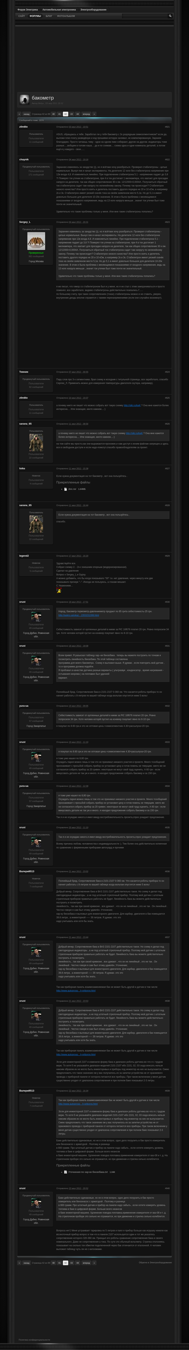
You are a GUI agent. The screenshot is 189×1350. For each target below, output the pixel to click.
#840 (167, 1188)
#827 (167, 468)
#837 (167, 937)
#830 (167, 602)
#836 (167, 871)
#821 (167, 127)
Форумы (35, 16)
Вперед (86, 114)
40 (53, 114)
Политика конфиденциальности (34, 1340)
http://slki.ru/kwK (132, 405)
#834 (167, 786)
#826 (167, 424)
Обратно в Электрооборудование (155, 1262)
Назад (27, 114)
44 (77, 114)
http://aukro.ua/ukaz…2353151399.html (78, 615)
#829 (167, 556)
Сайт (21, 16)
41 (59, 114)
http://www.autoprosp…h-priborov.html (75, 990)
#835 (167, 827)
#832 (167, 706)
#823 (167, 222)
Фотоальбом (66, 16)
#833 (167, 742)
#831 (167, 646)
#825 (167, 398)
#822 (167, 159)
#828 (167, 505)
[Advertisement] (94, 59)
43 (71, 114)
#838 (167, 1001)
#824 (167, 372)
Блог (49, 16)
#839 (167, 1091)
